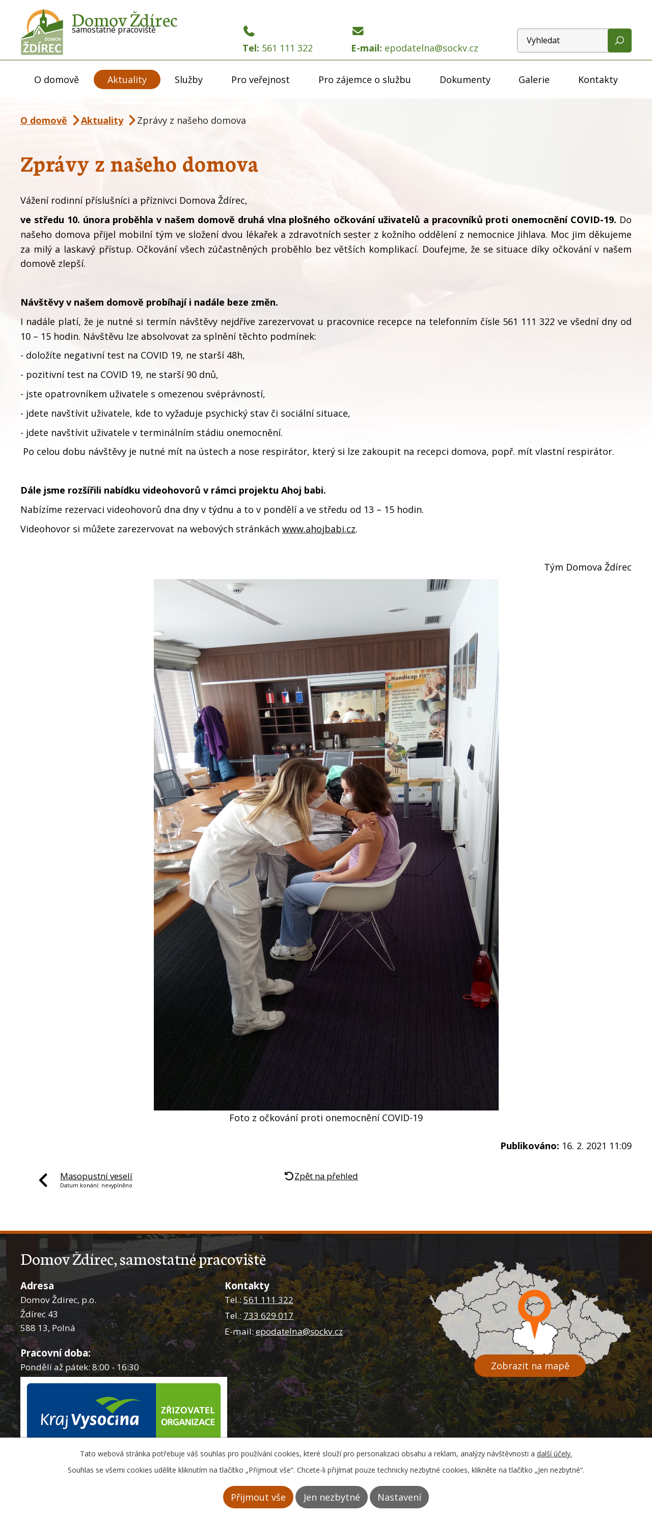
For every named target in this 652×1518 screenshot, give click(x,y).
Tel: (277, 40)
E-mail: (414, 40)
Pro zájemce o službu (364, 79)
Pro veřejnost (260, 79)
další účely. (554, 1455)
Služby (189, 79)
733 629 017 (268, 1315)
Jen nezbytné (332, 1498)
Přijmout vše (246, 1498)
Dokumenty (465, 79)
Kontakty (598, 79)
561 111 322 (268, 1300)
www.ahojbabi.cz (319, 529)
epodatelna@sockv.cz (299, 1331)
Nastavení (411, 1498)
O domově (56, 79)
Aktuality (127, 79)
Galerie (534, 79)
